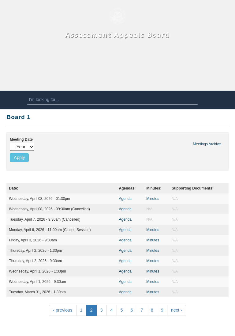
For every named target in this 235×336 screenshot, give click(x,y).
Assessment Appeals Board (117, 34)
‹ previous (62, 310)
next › (176, 310)
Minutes (152, 199)
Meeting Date (21, 139)
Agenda (125, 199)
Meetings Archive (207, 144)
